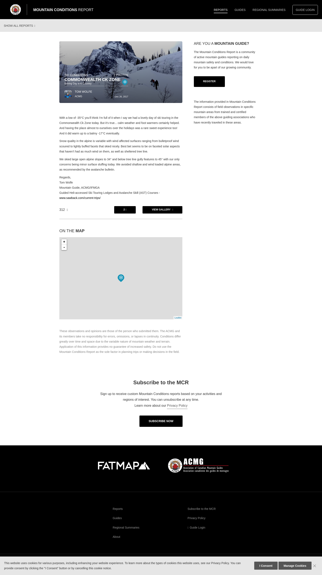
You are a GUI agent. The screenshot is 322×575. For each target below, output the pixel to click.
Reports (221, 10)
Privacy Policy (177, 409)
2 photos (121, 78)
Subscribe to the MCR (201, 512)
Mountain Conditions (63, 10)
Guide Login (305, 10)
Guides (240, 10)
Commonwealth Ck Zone (92, 83)
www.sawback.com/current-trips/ (80, 201)
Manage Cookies (295, 565)
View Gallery (161, 213)
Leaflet (178, 321)
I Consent (266, 565)
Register (209, 84)
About (116, 540)
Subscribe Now (161, 424)
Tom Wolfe (83, 95)
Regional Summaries (269, 10)
